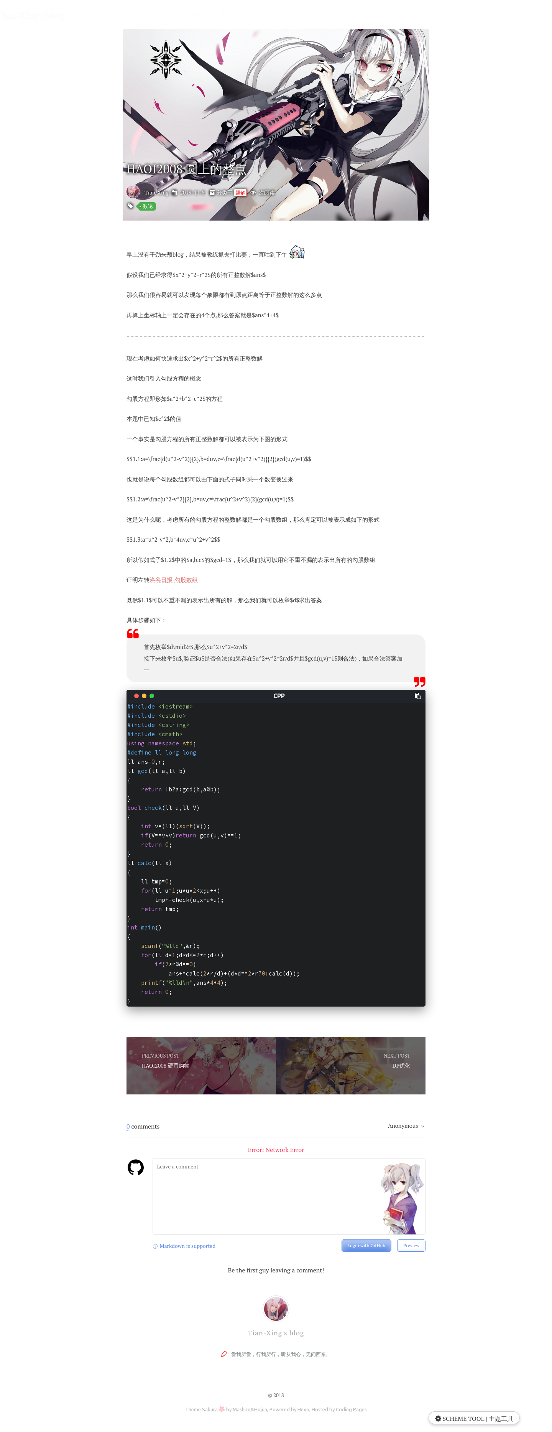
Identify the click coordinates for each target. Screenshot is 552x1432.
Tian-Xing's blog (276, 1332)
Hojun (260, 1409)
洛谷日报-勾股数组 (174, 579)
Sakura (210, 1409)
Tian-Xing (157, 192)
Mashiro (242, 1409)
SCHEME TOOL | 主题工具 (473, 1418)
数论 (148, 206)
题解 (240, 192)
